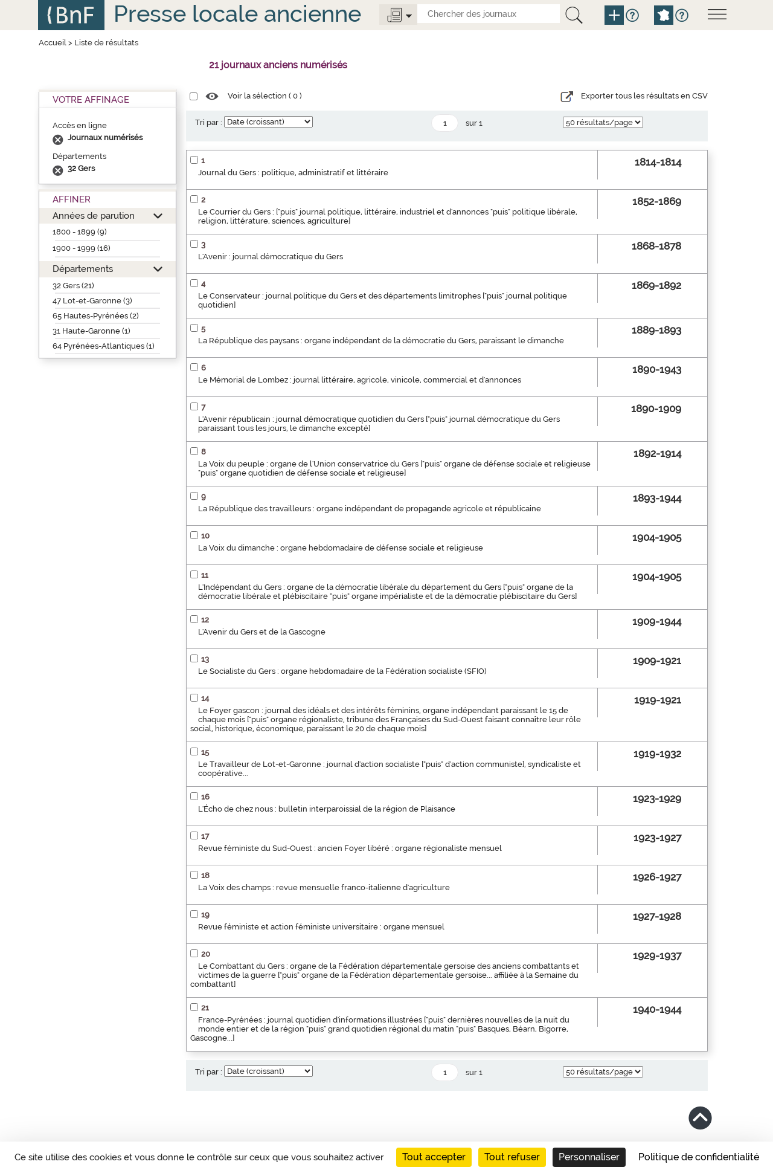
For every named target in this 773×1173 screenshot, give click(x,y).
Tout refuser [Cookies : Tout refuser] (512, 1157)
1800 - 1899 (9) (80, 231)
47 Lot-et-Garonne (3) (92, 300)
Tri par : (208, 122)
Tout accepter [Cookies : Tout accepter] (434, 1157)
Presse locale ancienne (237, 13)
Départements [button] (83, 268)
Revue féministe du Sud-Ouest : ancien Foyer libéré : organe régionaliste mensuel (350, 848)
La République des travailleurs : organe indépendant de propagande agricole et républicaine (369, 508)
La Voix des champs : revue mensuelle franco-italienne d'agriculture (324, 887)
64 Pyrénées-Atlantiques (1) (104, 346)
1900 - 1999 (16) (82, 248)
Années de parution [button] (94, 215)
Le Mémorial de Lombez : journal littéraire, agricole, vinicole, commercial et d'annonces (359, 379)
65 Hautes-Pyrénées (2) (96, 315)
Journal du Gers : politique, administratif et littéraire (293, 172)
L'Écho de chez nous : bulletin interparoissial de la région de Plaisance (326, 808)
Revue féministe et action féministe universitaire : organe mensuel (321, 926)
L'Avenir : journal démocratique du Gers (270, 256)
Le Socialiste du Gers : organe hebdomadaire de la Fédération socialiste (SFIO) (342, 671)
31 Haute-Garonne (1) (91, 330)
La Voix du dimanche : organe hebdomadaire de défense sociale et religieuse (340, 547)
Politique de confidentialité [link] (698, 1157)
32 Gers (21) (73, 285)
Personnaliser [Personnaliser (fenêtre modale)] (589, 1157)
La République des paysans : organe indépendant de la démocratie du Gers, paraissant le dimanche (381, 340)
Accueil (52, 42)
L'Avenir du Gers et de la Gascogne (262, 631)
